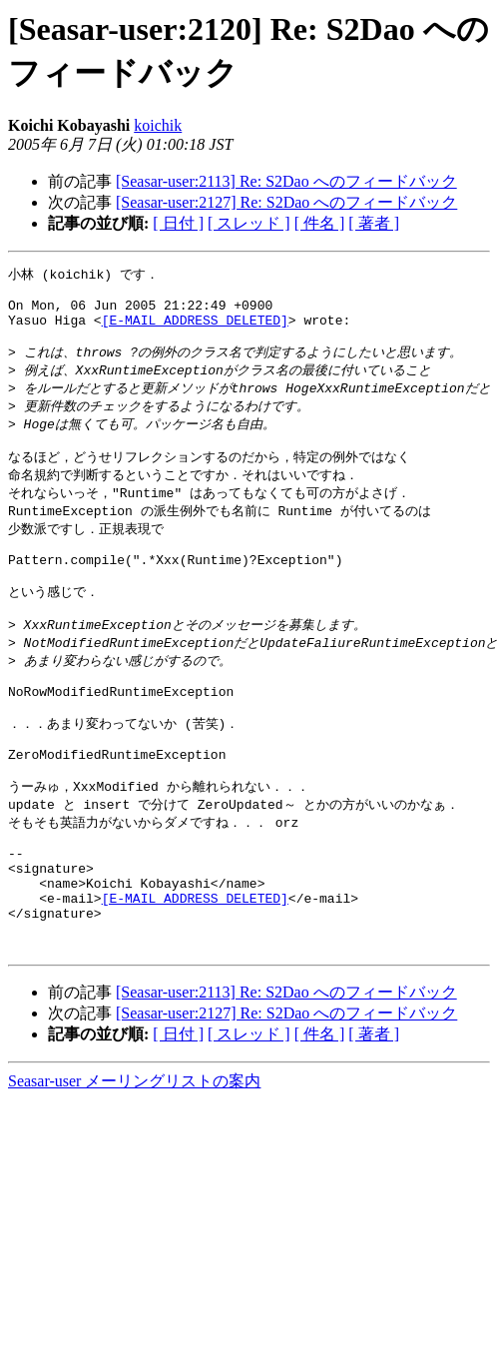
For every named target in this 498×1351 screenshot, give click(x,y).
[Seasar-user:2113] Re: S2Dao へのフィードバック (286, 181)
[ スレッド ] (249, 223)
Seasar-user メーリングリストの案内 (134, 1168)
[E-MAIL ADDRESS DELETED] (195, 329)
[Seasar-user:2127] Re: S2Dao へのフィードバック (286, 202)
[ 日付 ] (178, 223)
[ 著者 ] (373, 223)
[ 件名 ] (319, 223)
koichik (158, 125)
